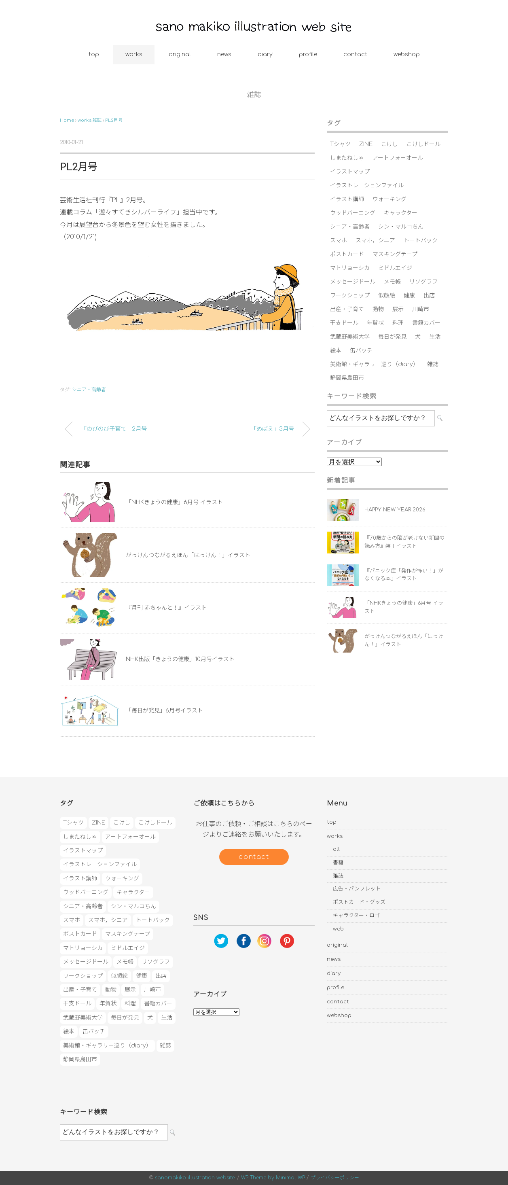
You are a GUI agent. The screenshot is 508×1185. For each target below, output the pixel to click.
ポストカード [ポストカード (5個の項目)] (347, 254)
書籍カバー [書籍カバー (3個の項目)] (426, 323)
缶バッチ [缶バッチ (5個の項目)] (361, 351)
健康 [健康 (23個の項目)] (409, 296)
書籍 (338, 862)
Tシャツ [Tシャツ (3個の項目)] (340, 144)
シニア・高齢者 (89, 389)
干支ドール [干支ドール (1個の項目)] (344, 323)
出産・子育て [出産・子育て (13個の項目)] (347, 309)
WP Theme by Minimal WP (273, 1178)
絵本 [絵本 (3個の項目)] (335, 351)
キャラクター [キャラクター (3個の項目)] (400, 213)
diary (265, 54)
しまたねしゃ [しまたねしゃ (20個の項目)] (347, 158)
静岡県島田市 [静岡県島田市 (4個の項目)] (347, 378)
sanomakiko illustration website (195, 1178)
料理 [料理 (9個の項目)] (398, 323)
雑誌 (254, 95)
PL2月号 (114, 120)
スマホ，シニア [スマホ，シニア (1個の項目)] (375, 240)
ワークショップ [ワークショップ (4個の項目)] (350, 296)
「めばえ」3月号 (272, 429)
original (180, 54)
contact (355, 54)
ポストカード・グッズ (359, 902)
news (224, 54)
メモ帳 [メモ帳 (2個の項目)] (392, 282)
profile (308, 54)
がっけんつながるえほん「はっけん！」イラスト (188, 555)
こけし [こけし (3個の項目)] (389, 144)
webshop (407, 54)
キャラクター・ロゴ (356, 915)
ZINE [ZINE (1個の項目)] (366, 144)
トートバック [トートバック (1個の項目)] (421, 240)
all (336, 849)
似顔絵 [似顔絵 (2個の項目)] (386, 296)
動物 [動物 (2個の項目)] (378, 309)
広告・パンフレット (357, 889)
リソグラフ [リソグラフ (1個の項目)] (423, 282)
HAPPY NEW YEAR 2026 (394, 510)
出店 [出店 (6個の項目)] (429, 296)
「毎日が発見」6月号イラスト (164, 711)
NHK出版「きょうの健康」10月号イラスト (180, 659)
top (94, 54)
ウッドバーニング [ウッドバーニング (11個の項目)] (352, 213)
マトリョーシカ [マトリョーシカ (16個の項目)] (350, 268)
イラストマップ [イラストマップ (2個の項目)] (350, 172)
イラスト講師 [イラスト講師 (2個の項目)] (347, 199)
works (133, 54)
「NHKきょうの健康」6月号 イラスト (174, 502)
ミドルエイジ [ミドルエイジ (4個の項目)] (395, 268)
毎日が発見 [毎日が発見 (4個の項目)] (392, 337)
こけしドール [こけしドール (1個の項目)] (423, 144)
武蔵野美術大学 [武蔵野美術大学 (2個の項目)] (350, 337)
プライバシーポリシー (335, 1178)
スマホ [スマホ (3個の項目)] (338, 240)
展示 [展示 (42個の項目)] (398, 309)
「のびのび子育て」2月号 (114, 429)
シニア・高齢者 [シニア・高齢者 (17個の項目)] (350, 227)
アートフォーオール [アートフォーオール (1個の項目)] (398, 158)
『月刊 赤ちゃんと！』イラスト (166, 608)
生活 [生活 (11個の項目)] (434, 337)
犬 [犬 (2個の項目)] (418, 337)
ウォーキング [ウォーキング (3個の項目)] (389, 199)
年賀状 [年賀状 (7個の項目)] (375, 323)
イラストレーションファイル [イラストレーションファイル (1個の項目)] (367, 185)
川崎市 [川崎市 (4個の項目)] (420, 309)
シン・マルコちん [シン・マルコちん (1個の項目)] (400, 227)
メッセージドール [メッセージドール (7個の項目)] (352, 282)
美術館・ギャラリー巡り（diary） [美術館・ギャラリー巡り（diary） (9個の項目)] (374, 364)
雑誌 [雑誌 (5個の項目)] (432, 364)
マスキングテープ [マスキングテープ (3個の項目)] (395, 254)
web (338, 929)
